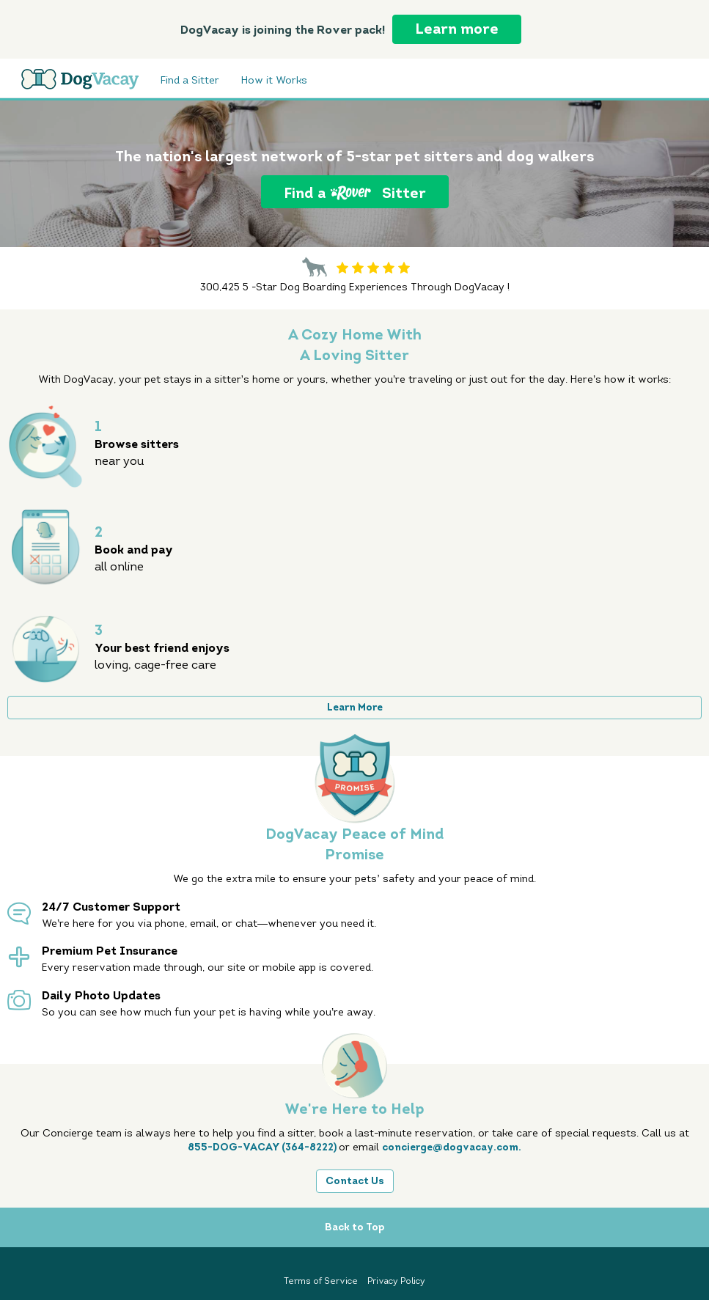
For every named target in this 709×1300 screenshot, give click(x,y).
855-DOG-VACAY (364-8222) (263, 1147)
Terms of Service (322, 1281)
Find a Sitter (190, 81)
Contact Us (355, 1181)
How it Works (274, 81)
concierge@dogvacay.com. (451, 1147)
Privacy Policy (396, 1281)
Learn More (355, 707)
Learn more (457, 28)
